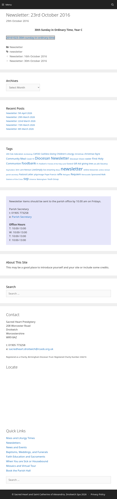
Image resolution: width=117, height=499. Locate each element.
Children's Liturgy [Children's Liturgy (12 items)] (65, 153)
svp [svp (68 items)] (26, 178)
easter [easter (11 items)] (88, 158)
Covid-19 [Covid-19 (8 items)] (30, 159)
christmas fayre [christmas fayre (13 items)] (92, 153)
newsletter (16, 51)
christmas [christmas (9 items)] (79, 154)
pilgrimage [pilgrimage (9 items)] (39, 174)
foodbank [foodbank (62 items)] (29, 163)
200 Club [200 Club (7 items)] (10, 154)
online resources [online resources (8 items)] (90, 170)
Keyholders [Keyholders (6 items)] (10, 170)
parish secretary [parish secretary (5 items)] (12, 175)
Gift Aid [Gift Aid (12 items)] (77, 163)
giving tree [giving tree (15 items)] (87, 163)
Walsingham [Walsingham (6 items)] (42, 179)
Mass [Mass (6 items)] (58, 170)
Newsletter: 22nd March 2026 (20, 121)
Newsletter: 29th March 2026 (20, 117)
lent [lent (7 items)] (17, 170)
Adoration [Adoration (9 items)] (18, 154)
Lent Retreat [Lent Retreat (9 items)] (25, 169)
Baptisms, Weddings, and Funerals (27, 452)
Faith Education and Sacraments (25, 456)
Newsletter (16, 47)
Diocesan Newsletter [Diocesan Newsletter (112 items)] (52, 158)
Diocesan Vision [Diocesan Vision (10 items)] (77, 158)
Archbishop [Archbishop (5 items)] (28, 154)
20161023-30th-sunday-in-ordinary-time (30, 37)
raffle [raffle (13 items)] (59, 174)
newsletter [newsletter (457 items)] (72, 169)
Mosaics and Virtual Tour (21, 466)
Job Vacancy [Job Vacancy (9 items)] (102, 163)
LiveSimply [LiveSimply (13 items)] (37, 169)
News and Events (16, 447)
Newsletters (13, 442)
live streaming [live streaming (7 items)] (49, 170)
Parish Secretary (22, 217)
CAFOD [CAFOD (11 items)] (36, 153)
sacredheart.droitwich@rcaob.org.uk (31, 349)
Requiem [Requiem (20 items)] (76, 174)
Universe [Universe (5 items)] (32, 179)
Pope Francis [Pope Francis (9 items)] (50, 174)
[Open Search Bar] (112, 4)
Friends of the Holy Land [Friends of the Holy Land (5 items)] (56, 164)
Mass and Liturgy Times (20, 438)
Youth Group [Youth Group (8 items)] (52, 179)
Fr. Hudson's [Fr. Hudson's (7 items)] (42, 163)
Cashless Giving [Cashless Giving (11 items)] (48, 153)
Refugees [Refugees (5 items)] (66, 175)
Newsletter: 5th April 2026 (19, 113)
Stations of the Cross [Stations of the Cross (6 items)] (14, 179)
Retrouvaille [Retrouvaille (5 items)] (86, 175)
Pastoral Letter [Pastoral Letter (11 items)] (26, 174)
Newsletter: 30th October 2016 (28, 61)
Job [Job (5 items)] (95, 164)
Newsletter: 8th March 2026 (20, 128)
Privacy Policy (98, 494)
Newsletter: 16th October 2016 (28, 56)
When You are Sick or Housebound (27, 461)
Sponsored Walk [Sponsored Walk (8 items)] (98, 174)
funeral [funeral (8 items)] (70, 163)
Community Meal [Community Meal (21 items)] (16, 158)
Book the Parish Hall (18, 470)
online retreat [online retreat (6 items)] (104, 170)
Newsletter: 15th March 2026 (20, 125)
